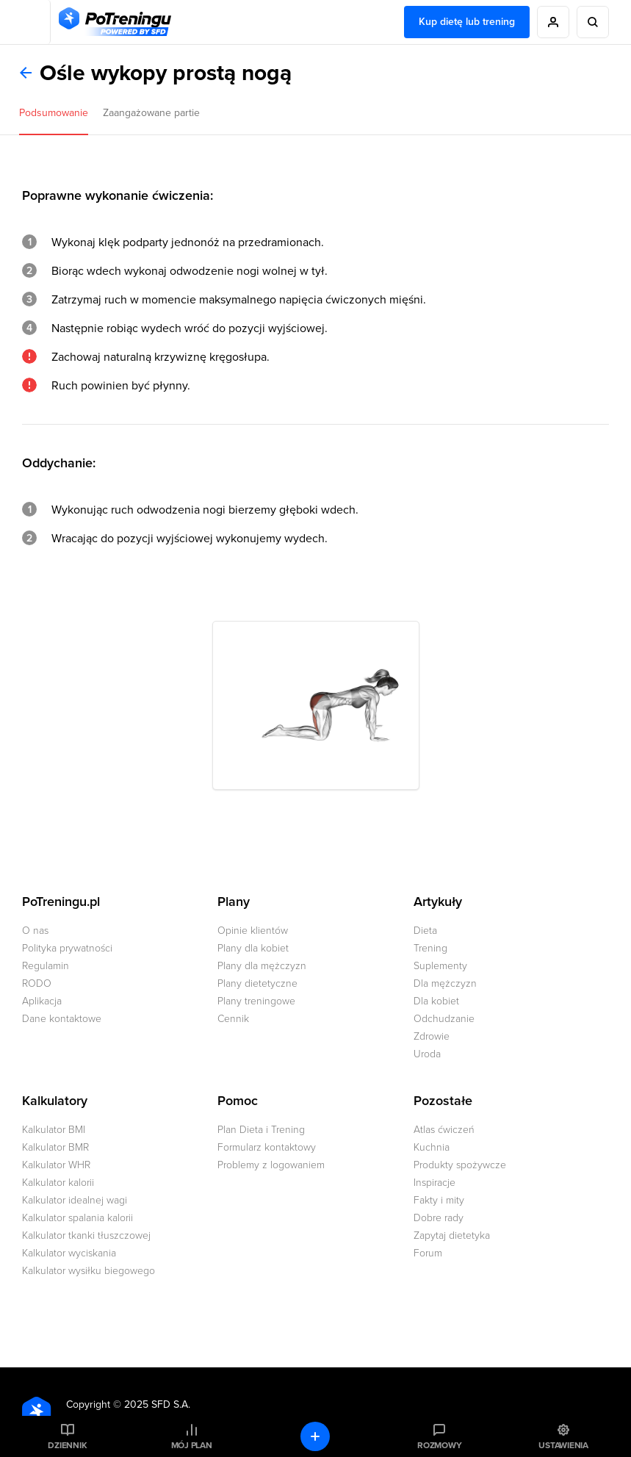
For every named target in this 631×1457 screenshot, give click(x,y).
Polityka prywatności (67, 948)
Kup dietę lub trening (467, 21)
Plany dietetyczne (257, 983)
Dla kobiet (436, 1001)
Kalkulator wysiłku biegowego (88, 1270)
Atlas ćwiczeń (444, 1129)
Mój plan (191, 1445)
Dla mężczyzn (445, 983)
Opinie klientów (252, 930)
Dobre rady (439, 1218)
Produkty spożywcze (460, 1165)
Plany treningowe (256, 1001)
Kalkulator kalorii (58, 1182)
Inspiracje (434, 1182)
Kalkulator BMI (53, 1129)
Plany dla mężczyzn (261, 966)
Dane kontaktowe (61, 1018)
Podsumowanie (53, 113)
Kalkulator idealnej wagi (74, 1200)
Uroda (427, 1054)
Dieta (425, 930)
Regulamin (45, 966)
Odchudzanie (444, 1018)
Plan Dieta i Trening (261, 1129)
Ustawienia (563, 1445)
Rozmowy (439, 1445)
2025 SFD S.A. (157, 1404)
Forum (428, 1253)
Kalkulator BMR (55, 1147)
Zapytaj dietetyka (452, 1235)
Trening (430, 948)
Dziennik (67, 1445)
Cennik (233, 1018)
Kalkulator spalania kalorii (77, 1218)
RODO (36, 983)
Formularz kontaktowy (266, 1147)
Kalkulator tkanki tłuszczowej (86, 1235)
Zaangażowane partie (151, 113)
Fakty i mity (439, 1200)
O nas (35, 930)
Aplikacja (42, 1001)
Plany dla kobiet (253, 948)
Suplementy (440, 966)
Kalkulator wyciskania (69, 1253)
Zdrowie (432, 1036)
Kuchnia (432, 1147)
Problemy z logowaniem (271, 1165)
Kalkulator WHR (56, 1165)
